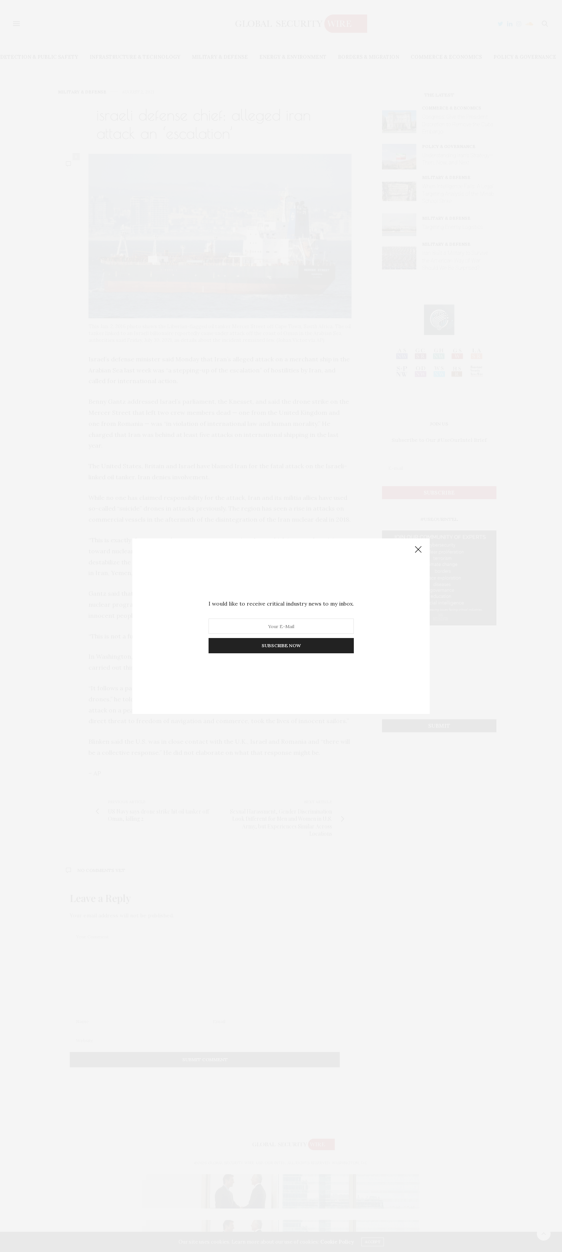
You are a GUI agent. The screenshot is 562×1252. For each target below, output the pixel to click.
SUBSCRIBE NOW (281, 645)
